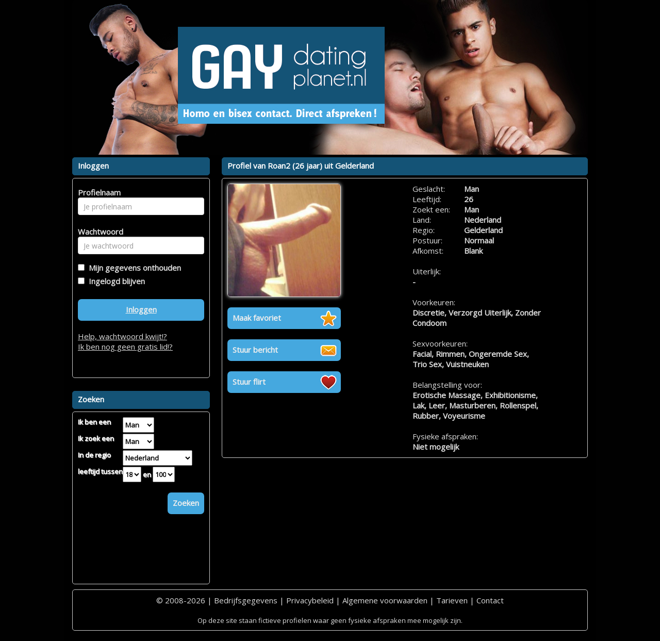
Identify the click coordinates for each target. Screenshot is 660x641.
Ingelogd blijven (115, 281)
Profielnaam (98, 192)
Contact (490, 600)
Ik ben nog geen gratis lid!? (125, 346)
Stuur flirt (249, 381)
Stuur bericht (255, 349)
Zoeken (186, 503)
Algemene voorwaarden (384, 600)
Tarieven (452, 600)
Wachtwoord (98, 231)
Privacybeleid (310, 600)
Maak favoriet (257, 318)
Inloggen (141, 309)
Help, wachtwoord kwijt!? (122, 336)
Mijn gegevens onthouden (133, 267)
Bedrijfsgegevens (245, 600)
